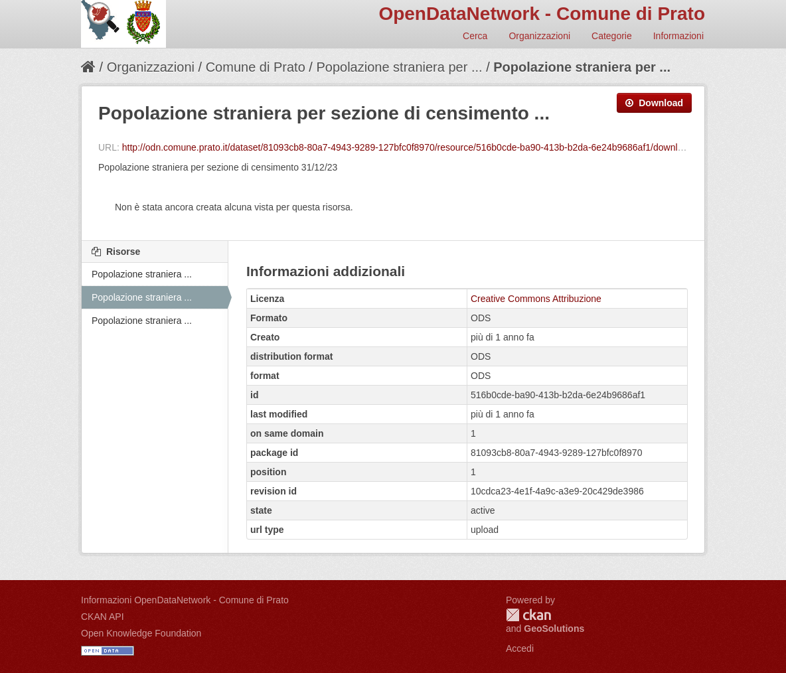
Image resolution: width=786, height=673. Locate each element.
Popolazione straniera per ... (399, 67)
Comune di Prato (255, 67)
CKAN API (102, 616)
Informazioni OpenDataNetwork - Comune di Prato (185, 600)
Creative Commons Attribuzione (536, 298)
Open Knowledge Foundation (141, 633)
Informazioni (678, 36)
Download (654, 103)
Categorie (611, 36)
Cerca (475, 36)
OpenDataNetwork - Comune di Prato (541, 13)
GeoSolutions (554, 628)
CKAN (528, 615)
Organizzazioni (539, 36)
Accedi (520, 648)
